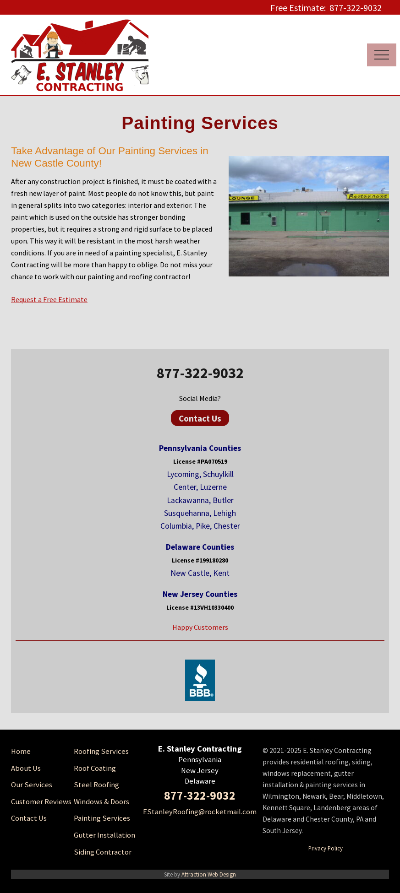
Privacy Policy (325, 848)
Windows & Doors (101, 801)
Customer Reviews (41, 801)
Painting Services (102, 818)
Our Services (31, 785)
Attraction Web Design (208, 874)
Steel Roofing (96, 785)
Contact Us (200, 418)
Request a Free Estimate (49, 299)
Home (21, 751)
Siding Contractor (103, 852)
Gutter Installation (104, 835)
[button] (381, 54)
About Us (26, 768)
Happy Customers (200, 627)
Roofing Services (101, 751)
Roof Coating (95, 768)
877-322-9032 (200, 373)
